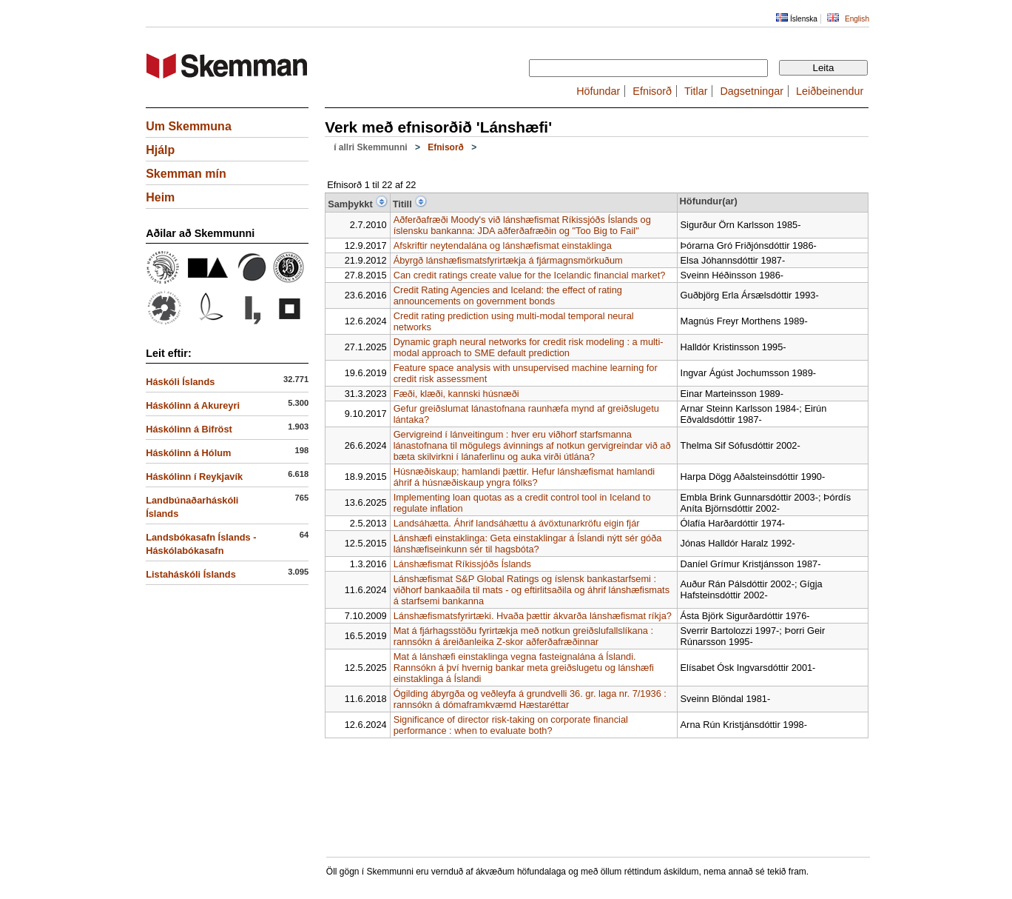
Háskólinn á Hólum (188, 452)
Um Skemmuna (189, 126)
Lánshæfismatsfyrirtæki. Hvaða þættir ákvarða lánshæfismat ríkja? (533, 615)
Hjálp (160, 150)
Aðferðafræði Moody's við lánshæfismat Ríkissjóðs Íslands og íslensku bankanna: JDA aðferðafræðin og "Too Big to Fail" (522, 225)
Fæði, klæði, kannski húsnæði (456, 393)
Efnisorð (652, 91)
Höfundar (598, 91)
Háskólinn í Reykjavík (194, 476)
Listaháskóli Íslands (191, 574)
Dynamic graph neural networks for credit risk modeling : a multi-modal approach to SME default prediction (529, 347)
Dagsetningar (751, 91)
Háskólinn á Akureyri (193, 405)
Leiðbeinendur (829, 91)
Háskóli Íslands (180, 381)
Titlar (695, 91)
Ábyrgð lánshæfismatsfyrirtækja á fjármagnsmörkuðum (508, 260)
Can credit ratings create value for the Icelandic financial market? (530, 275)
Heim (160, 197)
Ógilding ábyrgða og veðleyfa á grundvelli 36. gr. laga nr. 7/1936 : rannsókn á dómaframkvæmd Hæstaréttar (530, 699)
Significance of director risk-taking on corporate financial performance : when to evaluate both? (511, 725)
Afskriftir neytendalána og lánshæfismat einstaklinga (503, 245)
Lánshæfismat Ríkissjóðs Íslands (462, 563)
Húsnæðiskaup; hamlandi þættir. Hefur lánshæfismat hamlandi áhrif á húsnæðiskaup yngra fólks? (524, 477)
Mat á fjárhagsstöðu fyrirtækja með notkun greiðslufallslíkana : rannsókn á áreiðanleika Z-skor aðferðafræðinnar (523, 636)
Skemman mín (186, 173)
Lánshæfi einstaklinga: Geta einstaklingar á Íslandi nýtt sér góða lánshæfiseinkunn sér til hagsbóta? (528, 543)
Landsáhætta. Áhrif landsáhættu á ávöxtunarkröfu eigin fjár (517, 523)
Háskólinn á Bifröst (189, 429)
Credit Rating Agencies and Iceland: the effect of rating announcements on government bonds (508, 295)
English (857, 19)
